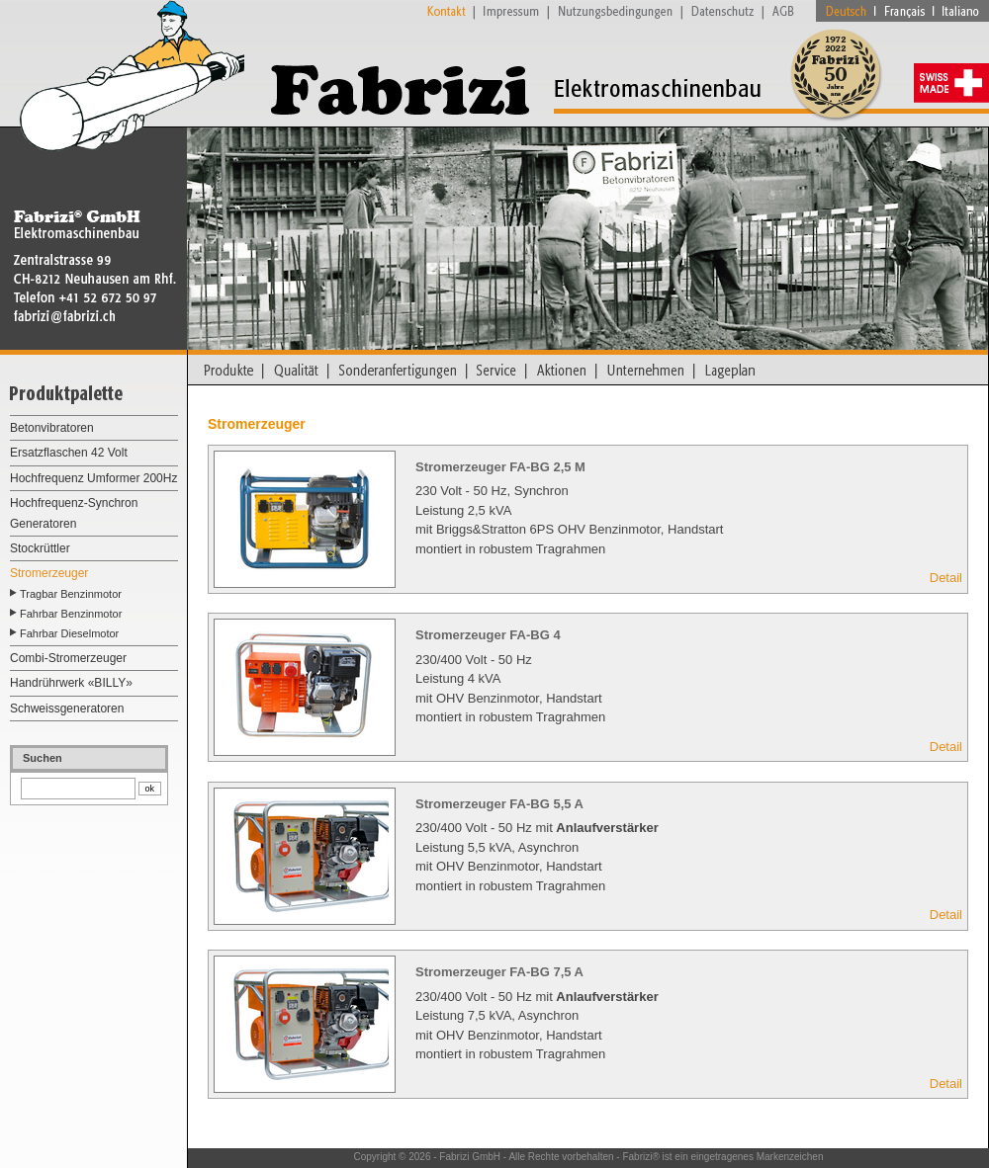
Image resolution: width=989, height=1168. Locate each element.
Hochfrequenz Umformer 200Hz (93, 478)
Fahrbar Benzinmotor (71, 614)
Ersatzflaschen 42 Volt (69, 452)
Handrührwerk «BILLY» (71, 683)
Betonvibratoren (52, 428)
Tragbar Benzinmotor (71, 594)
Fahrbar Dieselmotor (69, 633)
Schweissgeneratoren (67, 708)
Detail (946, 577)
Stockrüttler (40, 548)
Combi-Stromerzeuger (68, 658)
